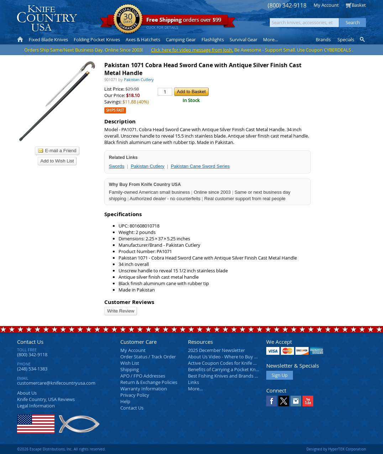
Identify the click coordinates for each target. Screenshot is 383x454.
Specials (345, 39)
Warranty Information (143, 388)
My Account (326, 5)
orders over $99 (167, 21)
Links (193, 382)
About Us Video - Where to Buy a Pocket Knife (236, 356)
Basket (359, 5)
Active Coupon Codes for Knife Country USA (234, 363)
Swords (116, 166)
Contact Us (30, 341)
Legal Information (36, 405)
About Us (27, 393)
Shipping (129, 369)
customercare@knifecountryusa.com (56, 383)
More (270, 39)
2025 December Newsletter (216, 350)
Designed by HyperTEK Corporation (336, 449)
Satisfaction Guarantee (128, 19)
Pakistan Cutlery (147, 166)
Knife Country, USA (47, 18)
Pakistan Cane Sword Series (200, 166)
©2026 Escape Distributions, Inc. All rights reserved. (61, 449)
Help (125, 401)
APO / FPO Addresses (142, 376)
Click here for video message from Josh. (192, 50)
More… (195, 388)
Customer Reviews (129, 302)
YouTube (308, 401)
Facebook (271, 401)
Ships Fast (115, 110)
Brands (323, 39)
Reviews (46, 399)
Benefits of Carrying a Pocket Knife (224, 369)
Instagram (295, 401)
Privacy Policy (134, 395)
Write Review (120, 311)
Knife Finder (363, 39)
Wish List (129, 363)
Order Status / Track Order (148, 356)
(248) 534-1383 (32, 368)
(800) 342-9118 (287, 5)
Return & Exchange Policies (148, 382)
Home (20, 39)
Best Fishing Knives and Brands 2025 (226, 376)
